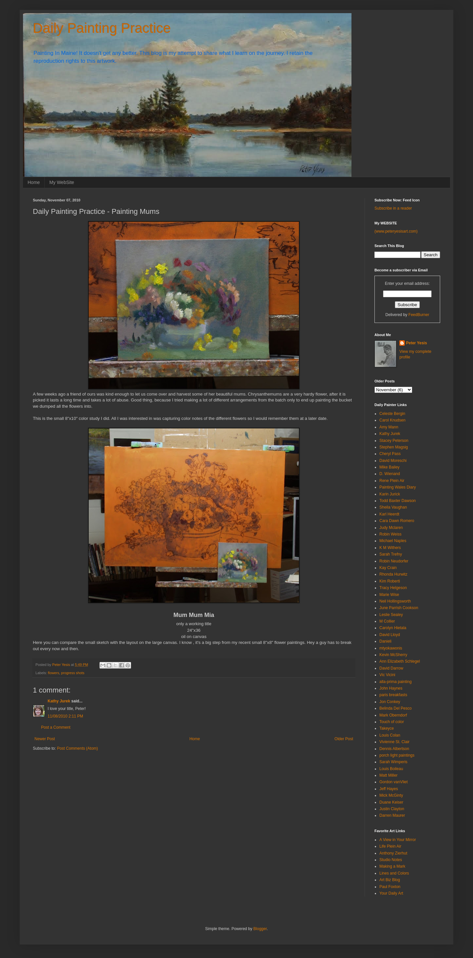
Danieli (385, 641)
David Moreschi (393, 460)
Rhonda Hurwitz (393, 574)
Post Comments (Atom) (77, 748)
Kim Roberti (389, 581)
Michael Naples (392, 540)
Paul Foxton (389, 886)
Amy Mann (388, 427)
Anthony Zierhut (393, 853)
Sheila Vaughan (393, 507)
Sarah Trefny (390, 554)
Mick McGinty (391, 795)
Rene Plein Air (391, 480)
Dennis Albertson (394, 748)
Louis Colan (389, 735)
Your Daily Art (391, 893)
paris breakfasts (393, 695)
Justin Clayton (391, 809)
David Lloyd (389, 634)
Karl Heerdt (389, 514)
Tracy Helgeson (393, 587)
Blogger (260, 928)
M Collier (387, 621)
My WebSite (61, 182)
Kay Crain (388, 567)
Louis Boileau (391, 768)
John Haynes (390, 688)
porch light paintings (397, 755)
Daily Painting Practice (102, 28)
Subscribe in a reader (393, 208)
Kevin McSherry (393, 654)
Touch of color (391, 721)
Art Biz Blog (389, 880)
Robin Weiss (390, 534)
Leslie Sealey (391, 614)
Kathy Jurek (59, 701)
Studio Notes (390, 859)
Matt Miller (388, 775)
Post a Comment (55, 727)
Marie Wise (389, 594)
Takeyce (386, 728)
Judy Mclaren (391, 527)
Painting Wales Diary (397, 487)
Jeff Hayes (388, 789)
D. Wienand (389, 473)
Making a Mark (392, 866)
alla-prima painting (395, 681)
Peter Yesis (416, 343)
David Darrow (391, 668)
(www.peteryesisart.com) (395, 231)
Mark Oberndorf (393, 715)
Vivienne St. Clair (394, 742)
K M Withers (390, 547)
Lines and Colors (394, 873)
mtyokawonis (390, 648)
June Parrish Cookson (398, 607)
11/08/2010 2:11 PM (65, 716)
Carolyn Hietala (392, 628)
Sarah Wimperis (393, 762)
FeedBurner (418, 314)
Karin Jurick (389, 494)
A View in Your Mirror (397, 839)
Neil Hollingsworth (395, 601)
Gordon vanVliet (393, 782)
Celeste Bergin (392, 413)
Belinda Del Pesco (395, 708)
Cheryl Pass (390, 453)
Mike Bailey (389, 467)
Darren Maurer (392, 815)
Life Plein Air (390, 846)
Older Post (343, 739)
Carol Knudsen (392, 420)
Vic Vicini (387, 675)
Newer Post (44, 739)
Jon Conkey (389, 701)
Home (34, 182)
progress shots (72, 673)
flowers (53, 673)
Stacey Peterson (393, 440)
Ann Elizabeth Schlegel (399, 661)
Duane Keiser (391, 802)
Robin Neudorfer (393, 561)
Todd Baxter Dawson (397, 500)
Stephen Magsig (393, 447)
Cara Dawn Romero (396, 520)
